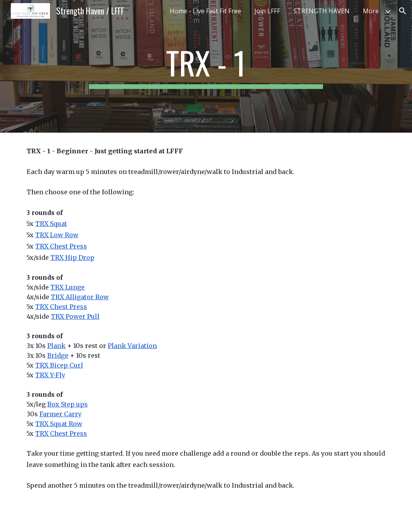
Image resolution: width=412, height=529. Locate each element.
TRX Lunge (67, 287)
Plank (56, 346)
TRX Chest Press (61, 246)
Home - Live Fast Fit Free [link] (205, 11)
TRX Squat (51, 223)
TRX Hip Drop (72, 257)
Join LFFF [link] (267, 11)
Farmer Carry (60, 414)
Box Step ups (67, 404)
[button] (402, 11)
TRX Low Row (56, 235)
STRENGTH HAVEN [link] (321, 11)
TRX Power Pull (75, 316)
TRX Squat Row (58, 424)
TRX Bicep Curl (59, 365)
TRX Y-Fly (50, 375)
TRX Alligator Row (80, 297)
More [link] (371, 11)
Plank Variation (132, 346)
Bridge (57, 355)
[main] (206, 66)
